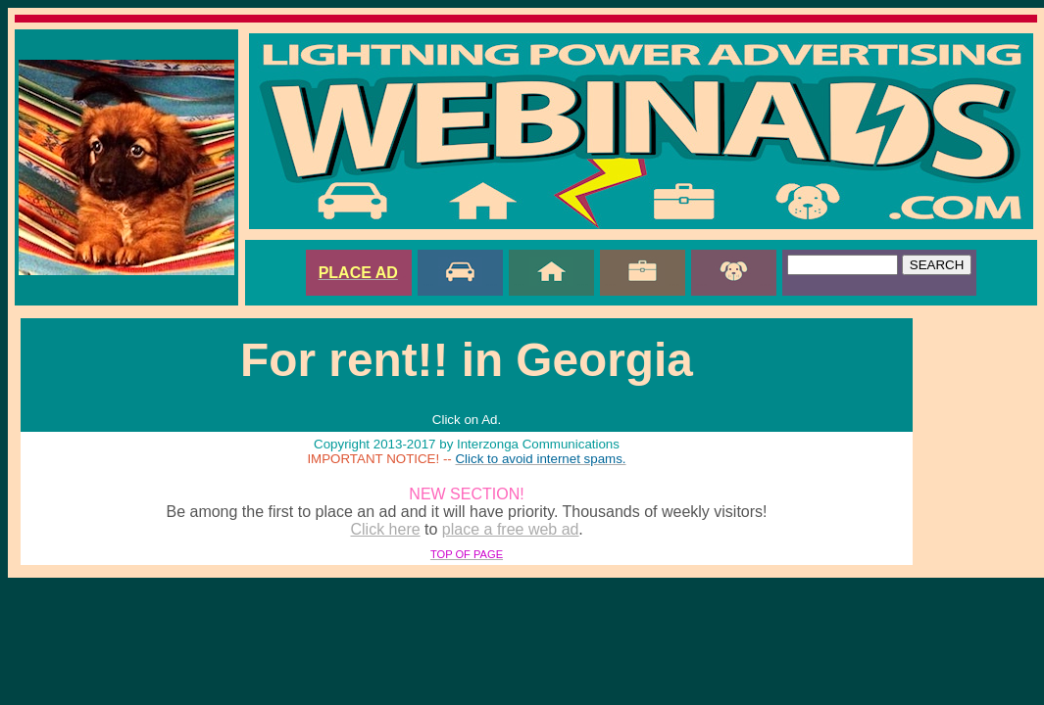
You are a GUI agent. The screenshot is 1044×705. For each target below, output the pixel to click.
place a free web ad (510, 529)
